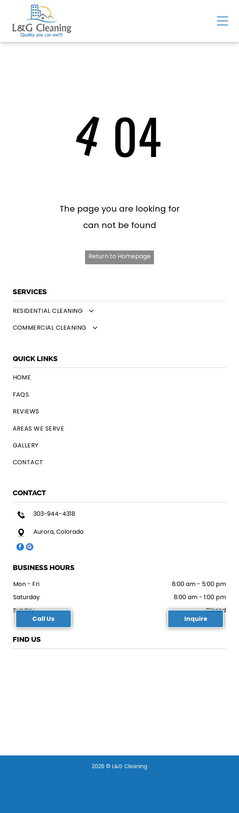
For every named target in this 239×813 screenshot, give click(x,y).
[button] (222, 21)
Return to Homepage (119, 256)
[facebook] (20, 547)
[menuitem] (120, 310)
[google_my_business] (29, 547)
